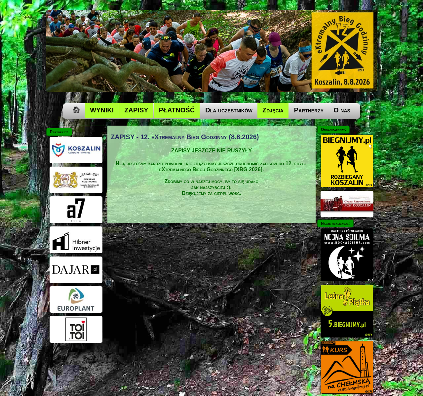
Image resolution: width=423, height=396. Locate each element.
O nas (341, 110)
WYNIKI (102, 110)
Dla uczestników (228, 110)
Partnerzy (309, 110)
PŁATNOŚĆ (177, 110)
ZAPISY (136, 110)
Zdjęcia (273, 110)
